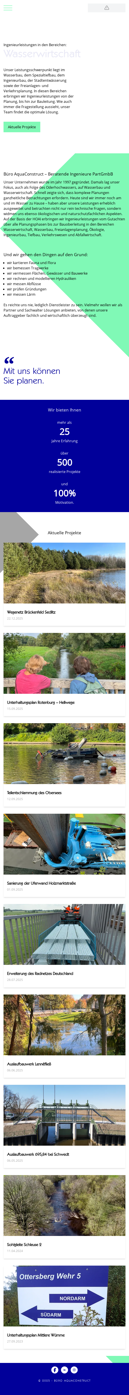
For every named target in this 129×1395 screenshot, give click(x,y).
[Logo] (106, 8)
